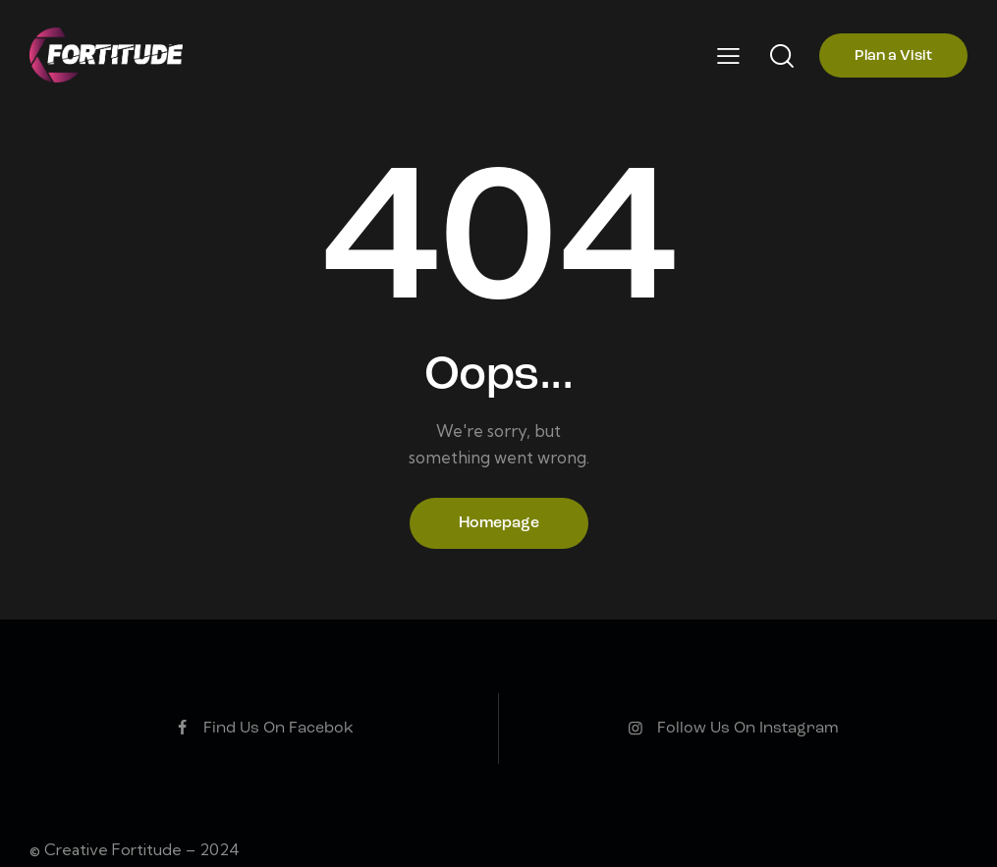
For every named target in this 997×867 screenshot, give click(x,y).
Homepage (499, 523)
